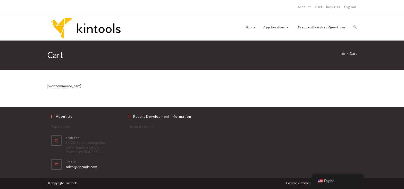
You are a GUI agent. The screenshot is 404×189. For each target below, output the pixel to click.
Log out (350, 7)
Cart (318, 7)
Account (304, 7)
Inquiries (333, 7)
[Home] (343, 53)
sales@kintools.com (81, 166)
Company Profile (297, 183)
